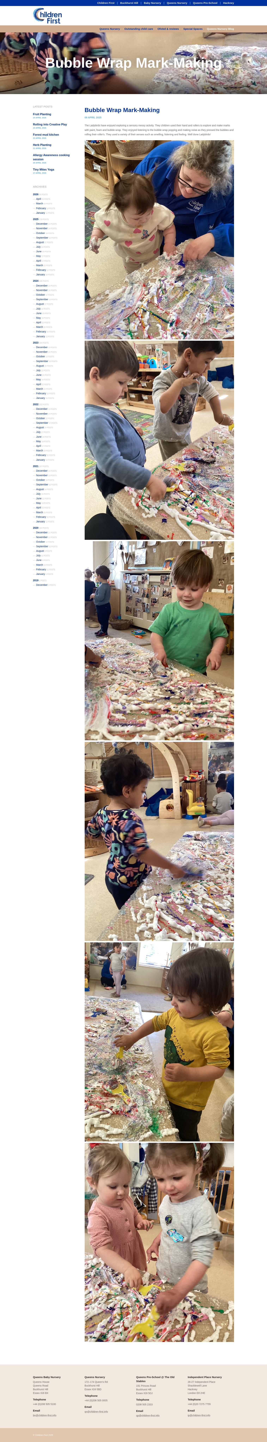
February (45, 208)
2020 (40, 527)
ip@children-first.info (199, 1415)
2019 (40, 580)
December (46, 223)
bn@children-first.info (44, 1415)
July (43, 246)
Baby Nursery (152, 2)
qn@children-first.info (96, 1411)
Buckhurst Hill (129, 2)
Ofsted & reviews (168, 28)
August (44, 242)
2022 (40, 404)
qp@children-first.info (148, 1415)
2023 (40, 342)
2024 (40, 280)
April (43, 198)
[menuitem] (110, 28)
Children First (106, 2)
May (43, 256)
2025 (40, 219)
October (45, 233)
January (45, 212)
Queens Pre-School (205, 2)
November (46, 228)
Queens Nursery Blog (220, 28)
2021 (40, 466)
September (46, 237)
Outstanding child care (138, 28)
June (43, 251)
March (44, 203)
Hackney (228, 2)
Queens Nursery (177, 2)
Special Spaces (192, 28)
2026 (40, 194)
